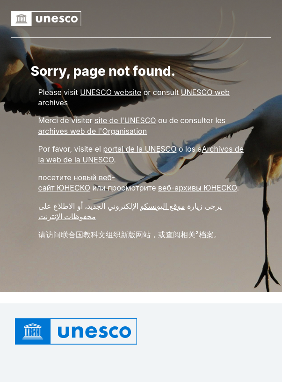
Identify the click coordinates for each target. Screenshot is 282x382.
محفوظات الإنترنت (67, 216)
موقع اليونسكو (162, 206)
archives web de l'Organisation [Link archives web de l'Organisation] (92, 131)
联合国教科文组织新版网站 (106, 234)
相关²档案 (197, 234)
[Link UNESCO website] (110, 92)
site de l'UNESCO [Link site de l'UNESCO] (125, 120)
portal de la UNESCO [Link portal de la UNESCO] (139, 149)
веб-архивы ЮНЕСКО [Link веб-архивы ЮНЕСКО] (197, 187)
